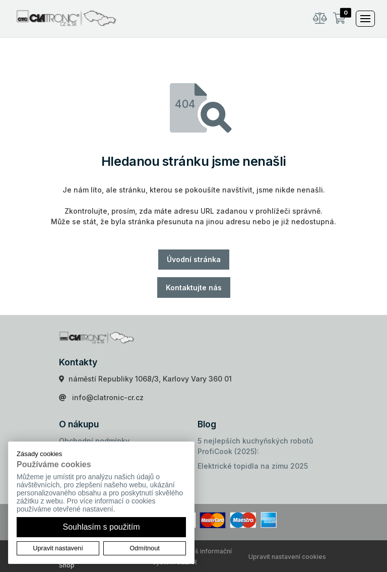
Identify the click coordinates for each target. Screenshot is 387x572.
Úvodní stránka (194, 259)
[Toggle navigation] (365, 19)
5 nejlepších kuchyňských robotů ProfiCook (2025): (255, 446)
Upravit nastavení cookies (287, 556)
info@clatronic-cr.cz (108, 397)
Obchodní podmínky (94, 440)
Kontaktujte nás (194, 287)
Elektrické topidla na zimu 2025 (253, 466)
